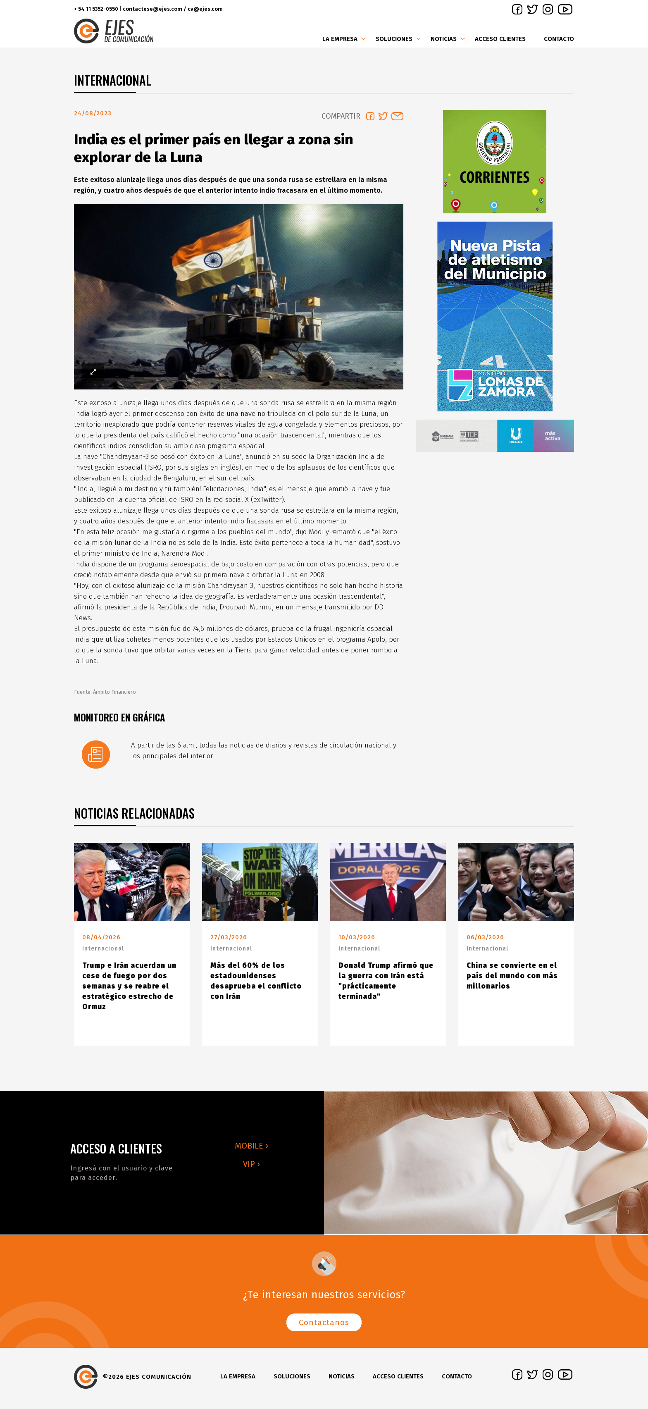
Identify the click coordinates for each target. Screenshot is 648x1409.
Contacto (559, 39)
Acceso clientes (500, 39)
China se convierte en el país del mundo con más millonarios (512, 979)
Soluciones (394, 39)
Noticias (444, 39)
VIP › (251, 1167)
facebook (517, 9)
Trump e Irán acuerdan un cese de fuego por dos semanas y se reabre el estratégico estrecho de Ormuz (129, 990)
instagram (548, 9)
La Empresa (339, 39)
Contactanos (324, 1325)
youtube (565, 9)
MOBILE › (251, 1149)
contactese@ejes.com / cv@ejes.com (173, 9)
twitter (532, 9)
